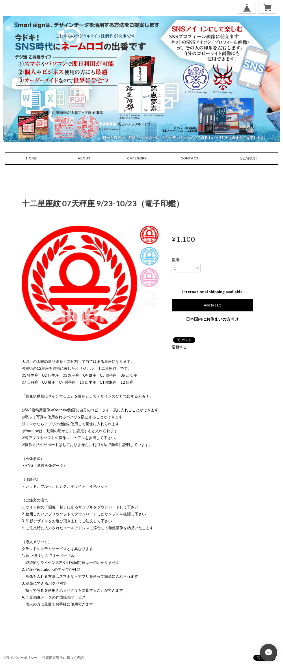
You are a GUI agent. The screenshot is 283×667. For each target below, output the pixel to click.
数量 (176, 260)
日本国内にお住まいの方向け (212, 319)
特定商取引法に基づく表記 (63, 657)
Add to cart (212, 305)
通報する (179, 347)
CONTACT (189, 158)
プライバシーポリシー (20, 657)
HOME (31, 158)
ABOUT (84, 158)
